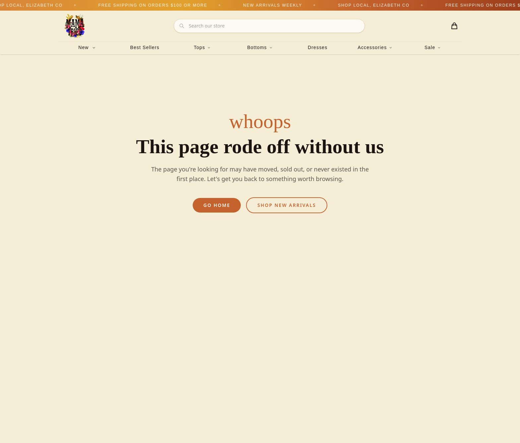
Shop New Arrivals (286, 205)
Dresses (317, 47)
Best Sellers (144, 47)
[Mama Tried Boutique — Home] (75, 25)
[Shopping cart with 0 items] (454, 26)
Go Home (216, 205)
